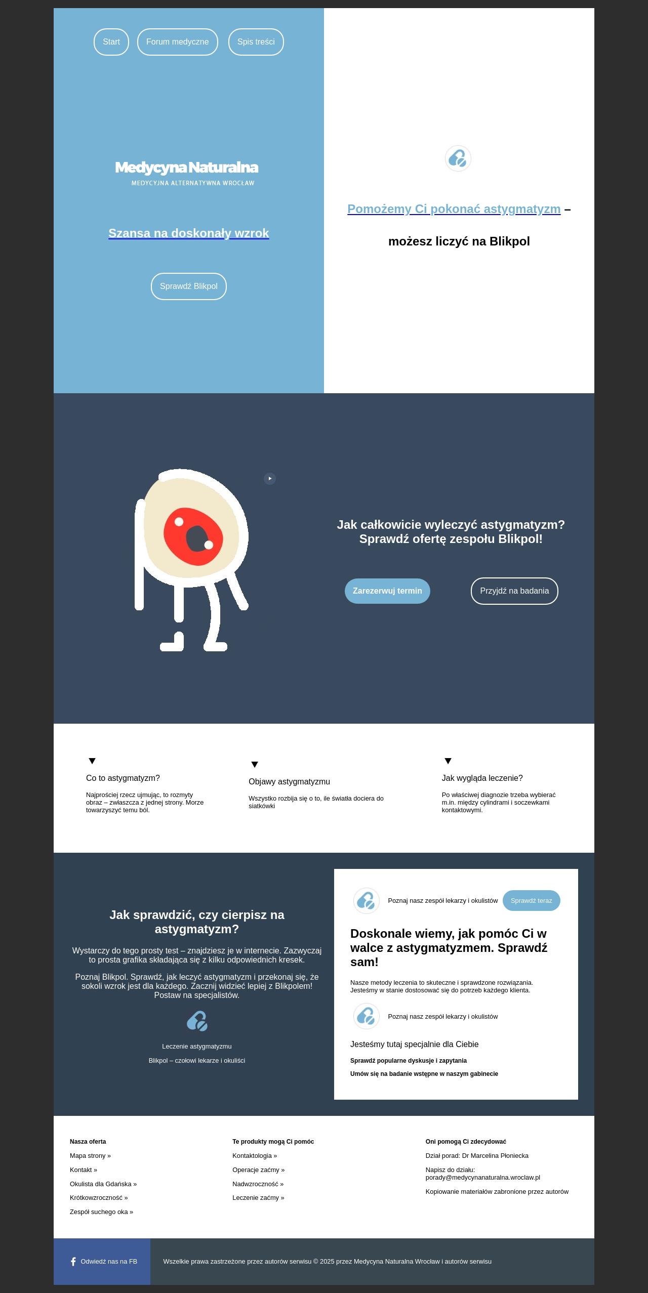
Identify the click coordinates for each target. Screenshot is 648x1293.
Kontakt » (83, 1170)
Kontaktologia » (254, 1155)
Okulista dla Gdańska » (103, 1184)
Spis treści (256, 41)
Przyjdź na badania (514, 591)
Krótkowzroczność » (99, 1197)
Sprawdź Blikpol (189, 286)
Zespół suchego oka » (101, 1212)
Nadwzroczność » (258, 1184)
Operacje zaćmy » (258, 1170)
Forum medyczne (177, 41)
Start (111, 41)
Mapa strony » (90, 1155)
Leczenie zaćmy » (258, 1197)
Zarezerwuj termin (387, 591)
